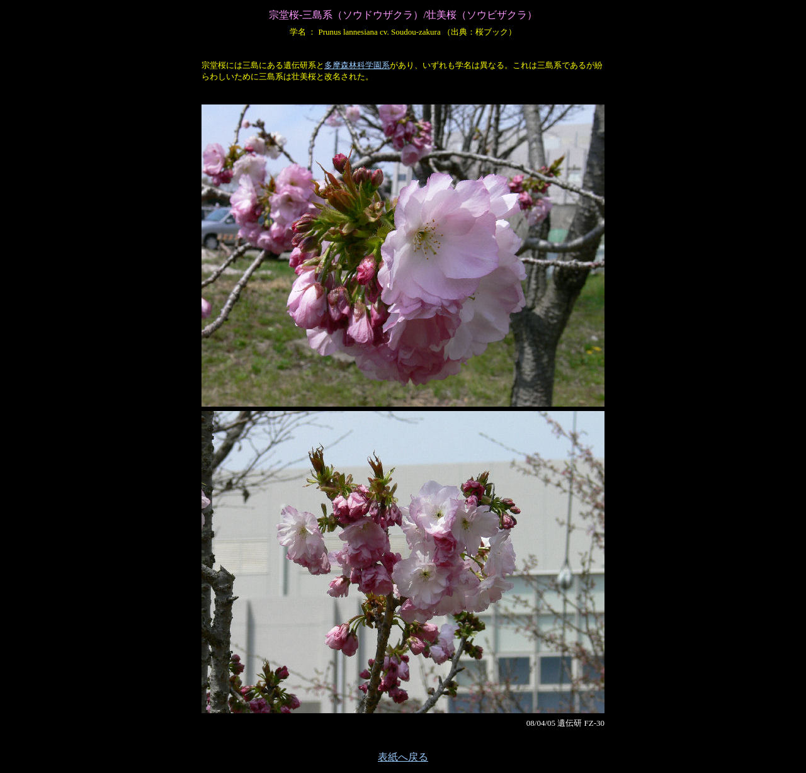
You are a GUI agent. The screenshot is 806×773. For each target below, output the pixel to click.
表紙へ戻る (403, 757)
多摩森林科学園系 (357, 65)
